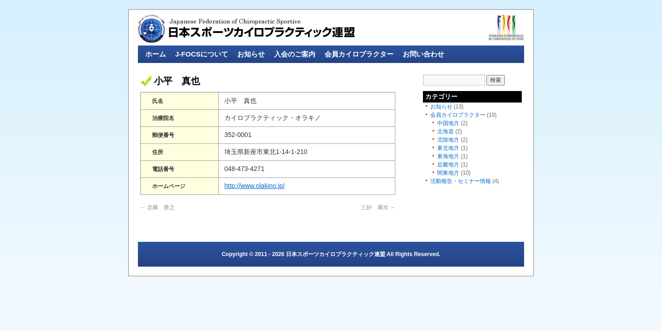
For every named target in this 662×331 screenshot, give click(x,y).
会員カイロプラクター (359, 54)
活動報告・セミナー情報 (460, 181)
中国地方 (448, 123)
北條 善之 (157, 207)
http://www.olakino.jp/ (254, 185)
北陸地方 (448, 140)
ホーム (155, 54)
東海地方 (448, 156)
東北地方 (448, 148)
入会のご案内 (294, 54)
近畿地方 (448, 164)
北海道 (445, 131)
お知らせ (251, 54)
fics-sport (506, 27)
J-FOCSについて (201, 54)
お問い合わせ (423, 54)
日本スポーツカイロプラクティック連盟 (247, 28)
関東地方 (448, 173)
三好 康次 (378, 207)
